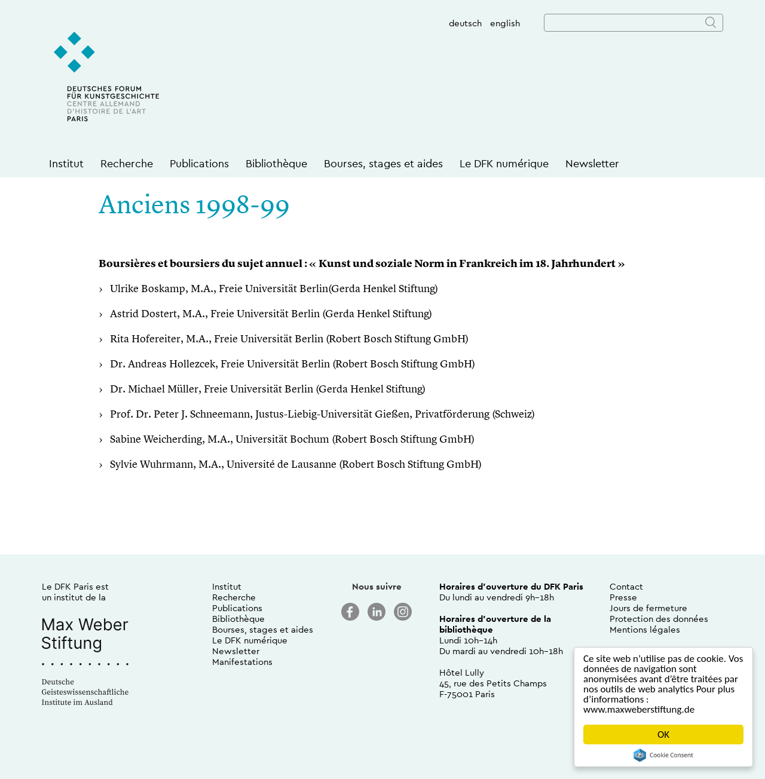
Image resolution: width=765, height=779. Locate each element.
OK (663, 734)
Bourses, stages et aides (383, 163)
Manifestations (242, 661)
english (505, 23)
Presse (623, 597)
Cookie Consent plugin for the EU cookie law (663, 755)
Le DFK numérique (504, 163)
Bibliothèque (276, 163)
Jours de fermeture (648, 608)
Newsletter (592, 163)
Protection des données (659, 618)
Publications (199, 163)
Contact (626, 586)
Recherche (126, 163)
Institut (66, 163)
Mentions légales (645, 629)
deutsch (465, 23)
